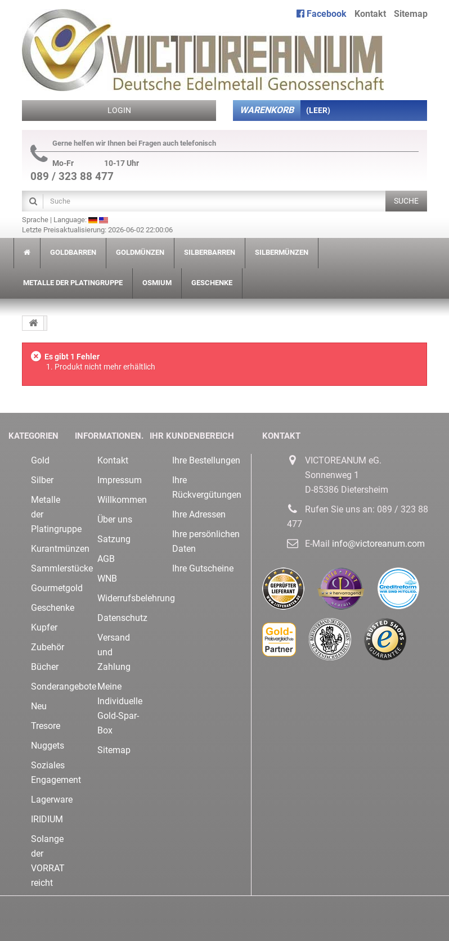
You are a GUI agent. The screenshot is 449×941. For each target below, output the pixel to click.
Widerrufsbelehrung (136, 598)
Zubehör (47, 647)
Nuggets (47, 745)
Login (119, 110)
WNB (107, 578)
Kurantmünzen (60, 548)
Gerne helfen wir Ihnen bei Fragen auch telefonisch (123, 143)
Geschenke (52, 607)
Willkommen (122, 499)
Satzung (114, 539)
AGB (106, 558)
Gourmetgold (57, 588)
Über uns (114, 519)
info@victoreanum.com (378, 543)
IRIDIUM (47, 819)
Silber (42, 480)
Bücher (45, 666)
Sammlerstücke (62, 568)
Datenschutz (122, 618)
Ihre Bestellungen (206, 460)
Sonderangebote (63, 686)
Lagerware (52, 799)
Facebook (322, 13)
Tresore (45, 726)
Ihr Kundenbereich (192, 436)
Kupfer (44, 627)
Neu (39, 706)
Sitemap (411, 13)
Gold (40, 460)
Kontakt (370, 13)
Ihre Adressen (199, 514)
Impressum (119, 480)
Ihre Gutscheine (203, 568)
